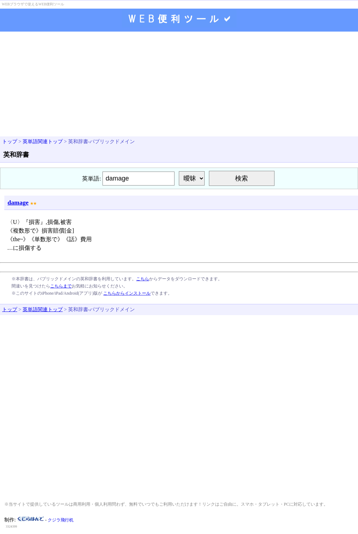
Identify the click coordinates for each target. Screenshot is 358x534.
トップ (9, 141)
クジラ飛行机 (60, 520)
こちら (142, 278)
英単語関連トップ (43, 141)
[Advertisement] (179, 84)
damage (18, 202)
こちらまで (61, 286)
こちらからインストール (127, 293)
